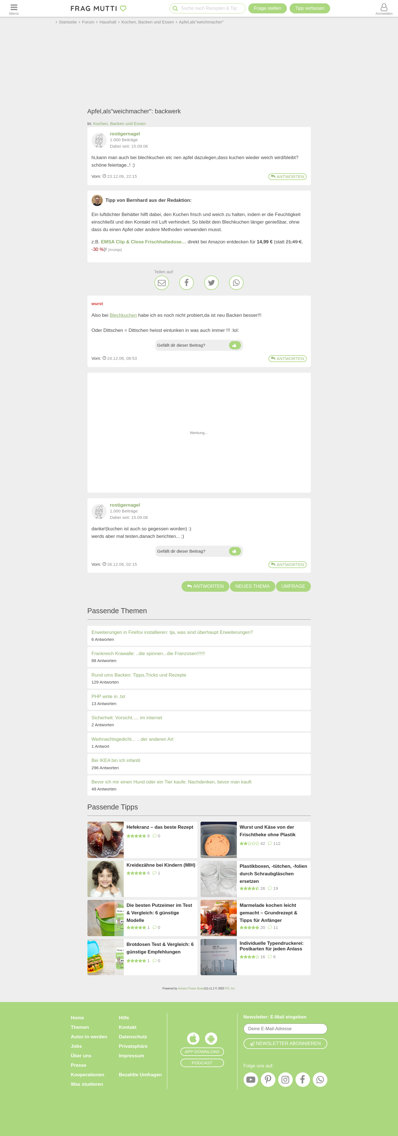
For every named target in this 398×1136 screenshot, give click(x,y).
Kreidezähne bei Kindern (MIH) (161, 865)
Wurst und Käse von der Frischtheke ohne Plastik (267, 831)
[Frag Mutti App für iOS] (193, 1040)
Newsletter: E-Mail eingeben (275, 1017)
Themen (80, 1027)
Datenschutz (133, 1036)
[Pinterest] (268, 1081)
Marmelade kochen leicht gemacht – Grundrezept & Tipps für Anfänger (268, 912)
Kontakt (128, 1027)
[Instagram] (285, 1081)
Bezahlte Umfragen (140, 1074)
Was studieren (87, 1084)
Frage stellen (267, 8)
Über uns (81, 1055)
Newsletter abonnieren (285, 1043)
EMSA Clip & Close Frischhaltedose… (143, 242)
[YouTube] (251, 1081)
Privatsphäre (133, 1046)
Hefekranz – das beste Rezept (160, 827)
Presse (79, 1065)
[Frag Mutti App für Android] (211, 1040)
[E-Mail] (161, 282)
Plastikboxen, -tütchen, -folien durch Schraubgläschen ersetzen (273, 873)
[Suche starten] (175, 8)
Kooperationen (87, 1074)
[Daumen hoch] (235, 345)
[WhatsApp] (236, 282)
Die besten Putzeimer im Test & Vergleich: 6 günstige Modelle (159, 912)
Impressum (131, 1055)
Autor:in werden (89, 1036)
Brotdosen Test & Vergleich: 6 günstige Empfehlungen (160, 948)
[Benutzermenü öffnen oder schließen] (384, 8)
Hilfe (124, 1017)
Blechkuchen (123, 315)
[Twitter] (211, 282)
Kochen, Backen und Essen (119, 123)
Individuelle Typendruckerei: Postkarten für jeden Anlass (272, 946)
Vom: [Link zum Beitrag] (96, 176)
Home (77, 1017)
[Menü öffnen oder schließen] (14, 8)
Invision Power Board (191, 988)
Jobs (76, 1046)
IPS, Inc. (230, 988)
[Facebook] (186, 282)
